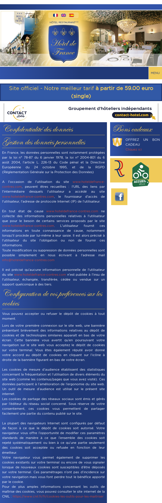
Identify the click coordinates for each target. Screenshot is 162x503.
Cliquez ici (134, 149)
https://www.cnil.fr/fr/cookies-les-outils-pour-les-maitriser (58, 496)
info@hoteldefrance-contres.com (28, 260)
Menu (155, 73)
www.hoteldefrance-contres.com (28, 197)
